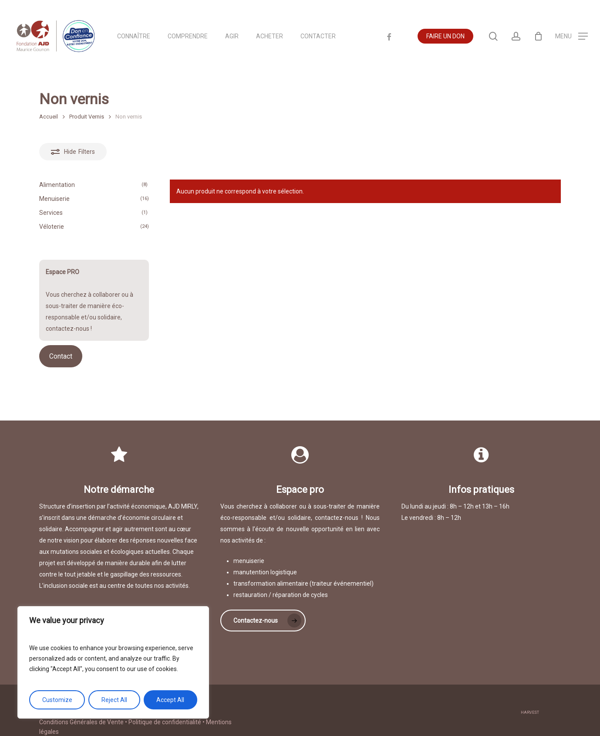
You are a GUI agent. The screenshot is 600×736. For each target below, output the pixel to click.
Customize (57, 699)
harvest (530, 703)
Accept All (170, 699)
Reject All (114, 699)
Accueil (48, 116)
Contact (60, 356)
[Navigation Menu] (571, 36)
